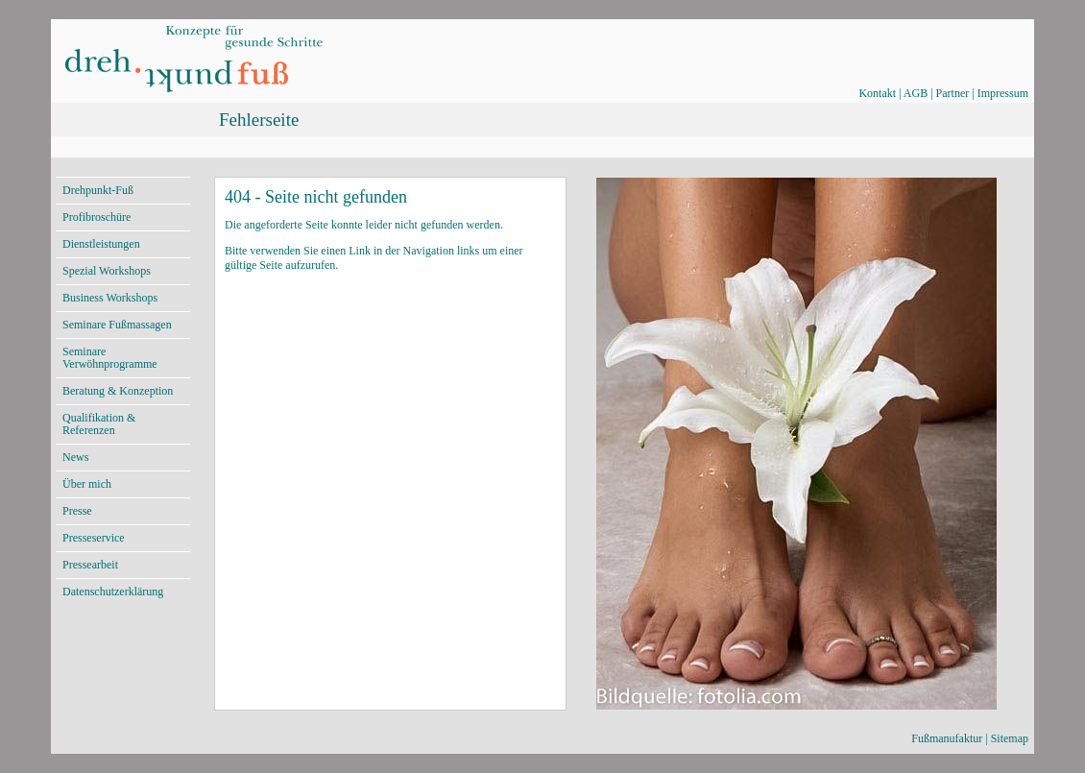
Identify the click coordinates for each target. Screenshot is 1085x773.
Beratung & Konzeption (117, 391)
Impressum (1002, 93)
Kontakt (877, 93)
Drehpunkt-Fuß (97, 190)
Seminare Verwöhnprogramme (109, 358)
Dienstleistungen (101, 244)
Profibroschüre (96, 217)
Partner (953, 93)
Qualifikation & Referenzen (98, 424)
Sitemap (1009, 738)
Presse (77, 511)
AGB (916, 93)
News (75, 457)
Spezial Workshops (106, 271)
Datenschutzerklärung (112, 591)
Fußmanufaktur (946, 738)
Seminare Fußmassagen (117, 324)
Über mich (86, 484)
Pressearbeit (90, 564)
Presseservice (93, 537)
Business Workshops (109, 297)
